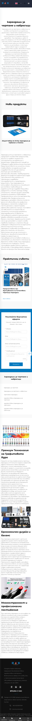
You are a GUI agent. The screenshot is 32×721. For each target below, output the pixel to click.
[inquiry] (30, 354)
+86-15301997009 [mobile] (18, 705)
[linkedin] (16, 687)
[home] (5, 3)
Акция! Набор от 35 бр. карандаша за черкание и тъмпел (16, 142)
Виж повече (6, 298)
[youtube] (20, 687)
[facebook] (11, 687)
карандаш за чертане (11, 387)
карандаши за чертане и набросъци (15, 391)
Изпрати (16, 364)
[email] (17, 709)
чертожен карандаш (11, 394)
